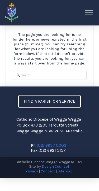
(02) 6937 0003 (51, 145)
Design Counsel (55, 166)
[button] (89, 13)
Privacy (31, 171)
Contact (48, 171)
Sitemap (65, 171)
